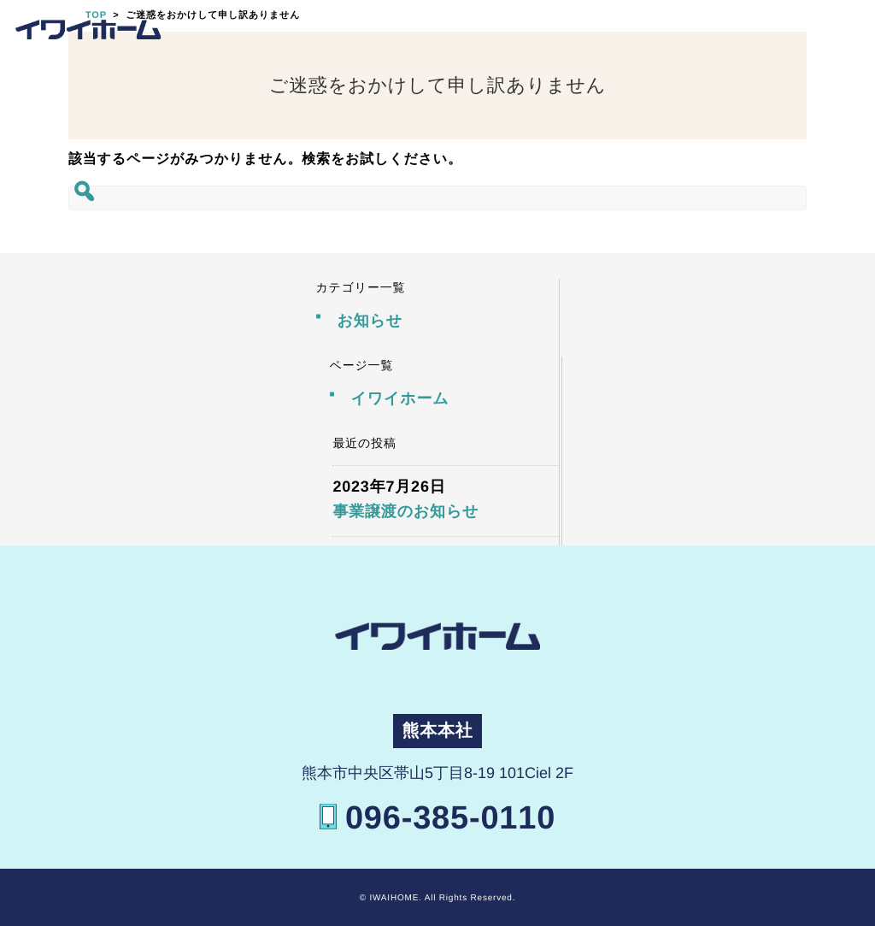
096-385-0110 (450, 818)
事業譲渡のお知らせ (405, 511)
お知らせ (369, 320)
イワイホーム (400, 398)
